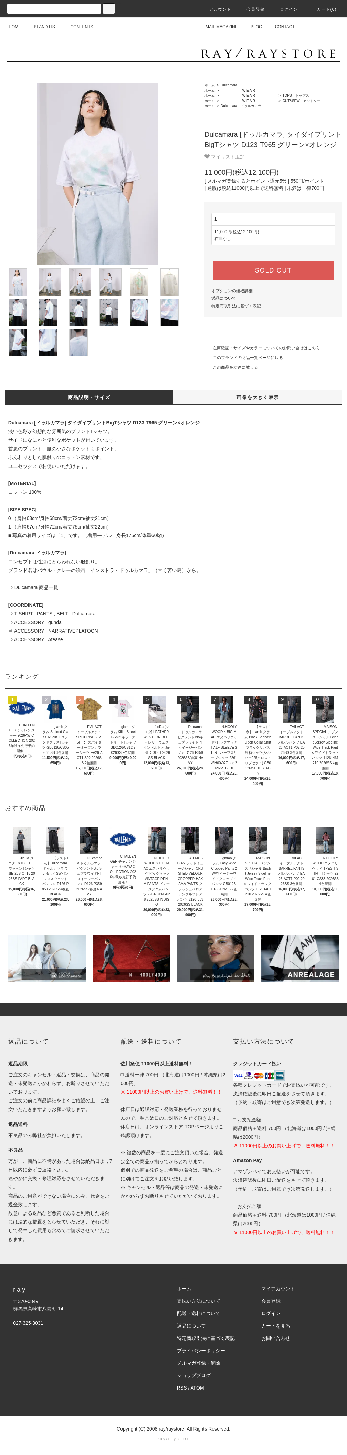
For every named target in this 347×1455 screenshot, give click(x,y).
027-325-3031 (28, 1323)
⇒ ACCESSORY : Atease (35, 639)
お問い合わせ (275, 1338)
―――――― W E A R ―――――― (248, 90)
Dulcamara (228, 85)
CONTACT (281, 26)
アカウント (216, 9)
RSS (182, 1388)
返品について (223, 298)
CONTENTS (77, 26)
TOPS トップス (295, 96)
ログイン (285, 9)
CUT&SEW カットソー (301, 101)
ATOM (197, 1388)
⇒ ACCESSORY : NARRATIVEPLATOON (53, 631)
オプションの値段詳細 (232, 290)
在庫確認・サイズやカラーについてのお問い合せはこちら (262, 348)
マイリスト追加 (224, 157)
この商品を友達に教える (231, 367)
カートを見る (275, 1326)
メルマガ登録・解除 (198, 1363)
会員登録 (251, 9)
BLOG (252, 26)
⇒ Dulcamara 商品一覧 (33, 587)
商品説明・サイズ (89, 397)
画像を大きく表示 (257, 397)
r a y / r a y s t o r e (173, 1439)
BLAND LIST (42, 26)
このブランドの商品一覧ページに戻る (243, 357)
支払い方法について (198, 1301)
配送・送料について (198, 1313)
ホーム (209, 85)
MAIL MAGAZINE (217, 26)
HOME (15, 26)
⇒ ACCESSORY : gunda (35, 622)
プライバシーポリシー (201, 1350)
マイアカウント (278, 1288)
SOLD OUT (273, 270)
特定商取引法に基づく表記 (236, 306)
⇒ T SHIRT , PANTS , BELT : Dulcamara (52, 613)
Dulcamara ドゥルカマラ (240, 106)
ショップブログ (194, 1375)
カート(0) (322, 9)
